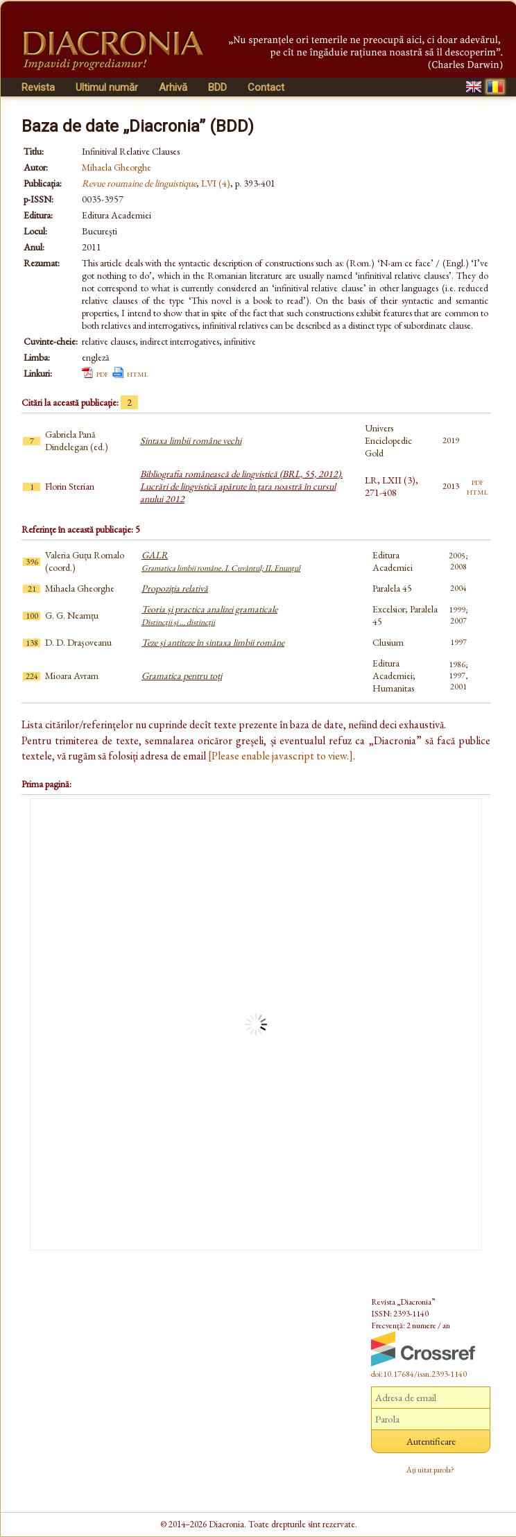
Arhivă (173, 87)
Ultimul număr (107, 87)
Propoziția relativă (174, 588)
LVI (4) (215, 183)
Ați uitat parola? (430, 1470)
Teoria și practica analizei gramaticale (209, 615)
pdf (102, 373)
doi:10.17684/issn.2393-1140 (419, 1374)
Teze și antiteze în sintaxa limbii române (212, 642)
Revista (38, 87)
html (137, 373)
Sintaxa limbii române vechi (190, 440)
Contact (266, 87)
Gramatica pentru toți (181, 675)
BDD (217, 87)
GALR (220, 561)
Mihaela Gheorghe (116, 167)
